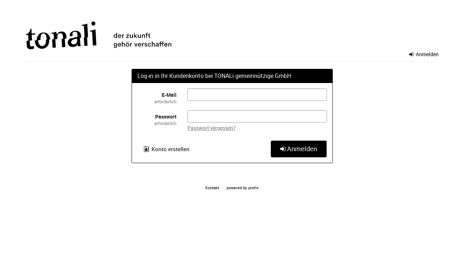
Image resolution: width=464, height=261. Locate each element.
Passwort (157, 120)
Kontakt (212, 187)
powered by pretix (243, 187)
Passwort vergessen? (211, 127)
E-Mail (157, 98)
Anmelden (424, 54)
